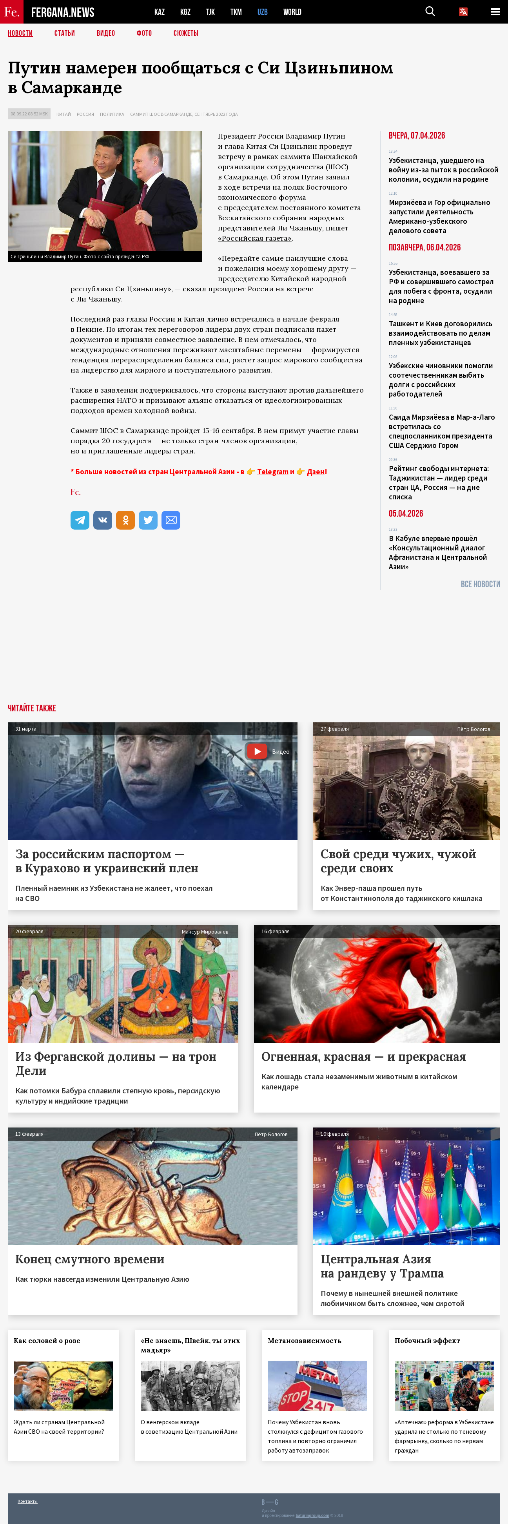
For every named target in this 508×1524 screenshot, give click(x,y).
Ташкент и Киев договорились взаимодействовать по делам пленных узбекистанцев (440, 333)
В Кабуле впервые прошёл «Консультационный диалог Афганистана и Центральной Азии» (438, 552)
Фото (144, 33)
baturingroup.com (312, 1515)
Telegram (272, 471)
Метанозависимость (304, 1340)
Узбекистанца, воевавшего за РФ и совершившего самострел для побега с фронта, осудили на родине (441, 286)
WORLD (292, 12)
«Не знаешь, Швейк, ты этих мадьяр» (190, 1345)
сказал (194, 288)
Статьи (64, 33)
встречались (252, 318)
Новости (20, 33)
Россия (85, 114)
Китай (63, 114)
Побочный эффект (427, 1340)
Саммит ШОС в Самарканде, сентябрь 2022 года (184, 114)
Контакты (28, 1501)
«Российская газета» (255, 238)
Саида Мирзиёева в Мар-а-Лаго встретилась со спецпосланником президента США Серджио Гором (442, 431)
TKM (236, 12)
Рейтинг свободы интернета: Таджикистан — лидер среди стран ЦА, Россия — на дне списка (439, 482)
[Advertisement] (254, 645)
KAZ (159, 12)
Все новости (480, 584)
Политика (112, 114)
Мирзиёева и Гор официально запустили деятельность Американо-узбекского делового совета (439, 216)
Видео (106, 33)
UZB (263, 12)
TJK (210, 12)
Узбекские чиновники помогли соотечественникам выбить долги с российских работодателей (441, 379)
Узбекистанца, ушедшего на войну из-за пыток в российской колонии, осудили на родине (444, 169)
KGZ (185, 12)
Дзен (316, 471)
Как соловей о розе (47, 1340)
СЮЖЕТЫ (186, 33)
